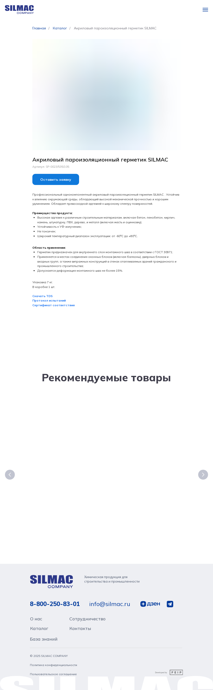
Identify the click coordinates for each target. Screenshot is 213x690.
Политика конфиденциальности (53, 668)
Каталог (60, 28)
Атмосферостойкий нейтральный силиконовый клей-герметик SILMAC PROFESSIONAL (68, 480)
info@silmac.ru (109, 607)
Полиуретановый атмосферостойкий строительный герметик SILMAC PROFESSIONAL (137, 480)
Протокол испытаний (49, 300)
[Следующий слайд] (203, 475)
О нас (36, 622)
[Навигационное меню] (205, 9)
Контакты (80, 632)
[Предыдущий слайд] (10, 475)
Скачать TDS (42, 296)
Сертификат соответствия (53, 305)
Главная (39, 28)
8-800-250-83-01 (55, 607)
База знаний (44, 643)
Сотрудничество (87, 622)
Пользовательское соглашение (53, 678)
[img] (52, 585)
